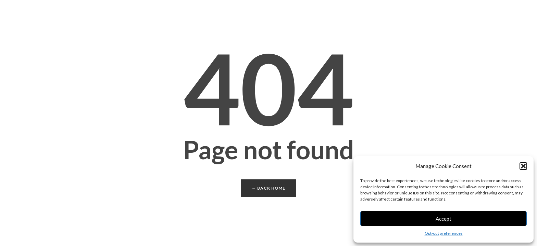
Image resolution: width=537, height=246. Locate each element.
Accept (443, 219)
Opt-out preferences (444, 233)
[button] (523, 166)
